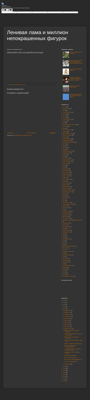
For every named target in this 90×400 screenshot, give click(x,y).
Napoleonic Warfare (67, 191)
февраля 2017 (67, 328)
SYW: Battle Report (67, 160)
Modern (64, 177)
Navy (64, 167)
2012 (64, 374)
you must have (66, 172)
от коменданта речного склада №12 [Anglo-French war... (72, 349)
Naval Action (66, 216)
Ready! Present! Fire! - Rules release (75, 86)
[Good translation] (4, 10)
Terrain (64, 144)
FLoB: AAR (65, 184)
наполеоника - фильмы (68, 276)
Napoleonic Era (66, 214)
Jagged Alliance (66, 153)
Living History (66, 262)
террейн (65, 131)
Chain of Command (67, 135)
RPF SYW (65, 126)
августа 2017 (67, 318)
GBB (64, 256)
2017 (64, 308)
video (25, 84)
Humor (64, 228)
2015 (64, 368)
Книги (64, 200)
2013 (64, 372)
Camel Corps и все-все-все (70, 357)
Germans (65, 224)
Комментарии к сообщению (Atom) (23, 135)
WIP (64, 110)
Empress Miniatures (67, 251)
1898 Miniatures (66, 239)
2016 (64, 366)
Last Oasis (65, 258)
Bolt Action (65, 247)
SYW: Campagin (66, 179)
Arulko (64, 165)
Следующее (10, 132)
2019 (64, 304)
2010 (64, 378)
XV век (64, 272)
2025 (64, 300)
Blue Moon (65, 163)
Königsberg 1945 (67, 232)
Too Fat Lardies (66, 183)
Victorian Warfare (67, 112)
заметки (65, 121)
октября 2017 (67, 314)
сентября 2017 (68, 316)
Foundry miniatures (67, 255)
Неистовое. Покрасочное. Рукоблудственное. (70, 346)
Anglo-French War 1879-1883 (69, 124)
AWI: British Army (67, 202)
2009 (64, 380)
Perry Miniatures (66, 186)
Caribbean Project (67, 211)
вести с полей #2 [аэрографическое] (73, 359)
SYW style (65, 206)
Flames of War (66, 175)
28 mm (64, 107)
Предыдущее (53, 132)
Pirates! (64, 181)
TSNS (64, 235)
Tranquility (65, 267)
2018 (64, 306)
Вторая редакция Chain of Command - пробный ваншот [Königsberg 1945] (76, 62)
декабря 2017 (67, 310)
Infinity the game (66, 230)
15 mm (64, 115)
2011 (64, 376)
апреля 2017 (67, 324)
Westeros (65, 269)
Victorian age (66, 108)
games (64, 237)
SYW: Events (66, 158)
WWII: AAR (65, 197)
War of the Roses (67, 218)
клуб (64, 123)
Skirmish (65, 193)
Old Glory (65, 147)
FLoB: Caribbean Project (68, 204)
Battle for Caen (66, 188)
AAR (64, 156)
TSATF (64, 195)
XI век (64, 270)
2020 (64, 302)
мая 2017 (66, 322)
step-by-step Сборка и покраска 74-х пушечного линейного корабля (76, 79)
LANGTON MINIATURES (68, 142)
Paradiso (65, 137)
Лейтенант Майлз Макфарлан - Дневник (72, 220)
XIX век (64, 114)
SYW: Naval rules (67, 161)
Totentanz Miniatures (67, 265)
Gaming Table (66, 174)
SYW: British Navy (67, 130)
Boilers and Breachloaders (69, 246)
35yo (64, 244)
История (65, 154)
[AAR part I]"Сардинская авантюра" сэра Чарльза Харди (76, 95)
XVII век (65, 274)
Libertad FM (65, 260)
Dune (64, 249)
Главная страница (31, 132)
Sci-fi (64, 233)
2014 (64, 370)
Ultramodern (65, 170)
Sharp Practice (66, 207)
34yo (64, 242)
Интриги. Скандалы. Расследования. (73, 343)
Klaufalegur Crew (67, 140)
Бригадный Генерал (67, 151)
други (12, 84)
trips (64, 209)
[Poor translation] (10, 10)
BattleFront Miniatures (68, 190)
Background (65, 168)
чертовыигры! (66, 223)
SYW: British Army (67, 119)
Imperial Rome (66, 213)
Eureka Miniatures (67, 138)
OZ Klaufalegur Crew (18, 84)
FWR (64, 253)
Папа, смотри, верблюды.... (70, 355)
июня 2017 (67, 320)
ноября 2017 (67, 312)
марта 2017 (67, 326)
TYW (64, 263)
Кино (64, 198)
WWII (64, 149)
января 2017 (67, 364)
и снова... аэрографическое (70, 361)
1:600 (64, 240)
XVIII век (65, 117)
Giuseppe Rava (66, 226)
